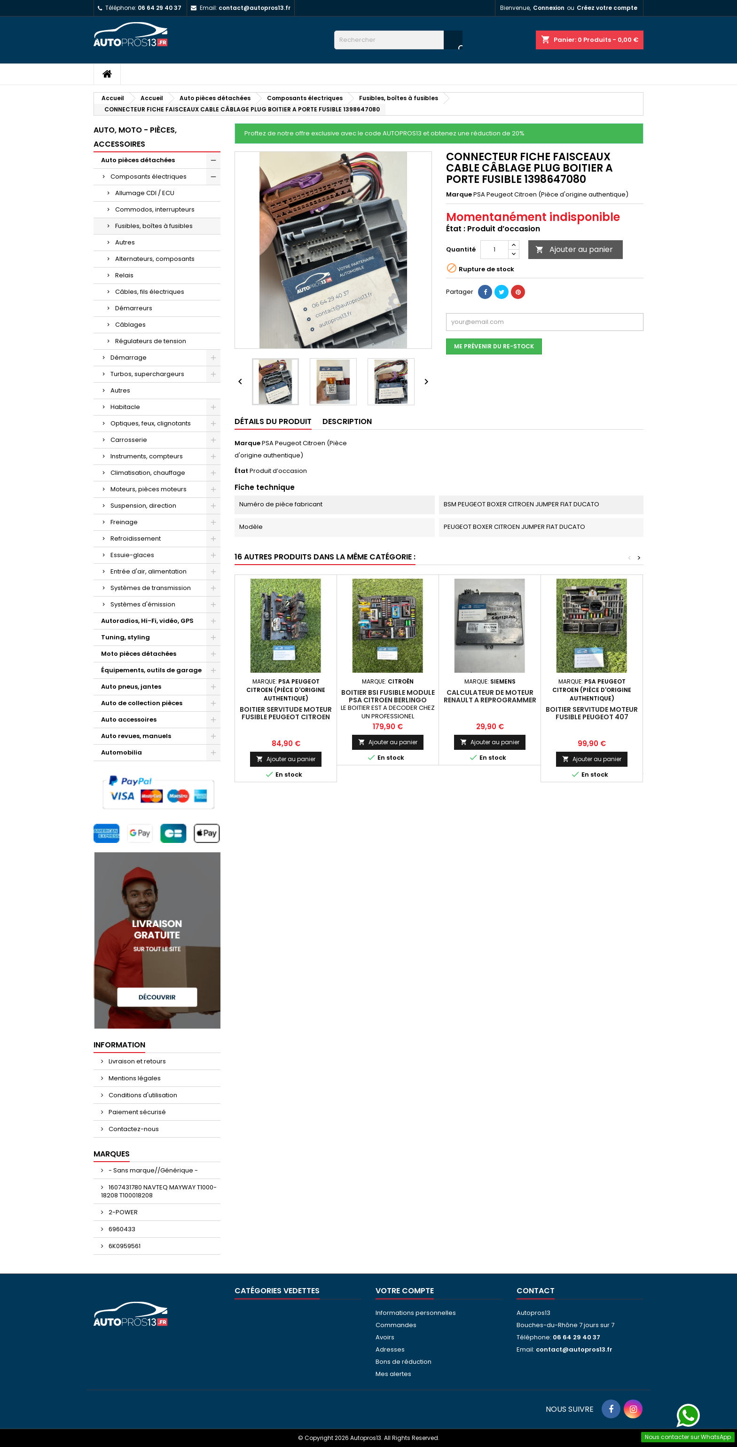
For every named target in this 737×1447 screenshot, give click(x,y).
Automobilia (121, 752)
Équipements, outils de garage (151, 670)
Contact (536, 1290)
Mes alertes (393, 1373)
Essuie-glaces (132, 554)
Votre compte (405, 1290)
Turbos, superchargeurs (147, 374)
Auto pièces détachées (138, 160)
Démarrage (128, 357)
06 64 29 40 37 (159, 8)
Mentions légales (134, 1078)
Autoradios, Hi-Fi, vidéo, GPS (147, 620)
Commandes (396, 1325)
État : (455, 229)
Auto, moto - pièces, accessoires (135, 137)
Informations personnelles (416, 1312)
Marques (112, 1153)
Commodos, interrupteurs (155, 209)
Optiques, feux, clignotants (150, 423)
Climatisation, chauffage (147, 472)
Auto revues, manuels (136, 735)
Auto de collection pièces (141, 703)
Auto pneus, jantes (131, 686)
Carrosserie (128, 439)
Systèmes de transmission (150, 587)
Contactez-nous (133, 1129)
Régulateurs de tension (150, 341)
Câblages (130, 324)
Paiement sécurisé (136, 1112)
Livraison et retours (136, 1061)
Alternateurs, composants (155, 258)
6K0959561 (124, 1246)
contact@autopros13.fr (254, 8)
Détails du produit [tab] (273, 421)
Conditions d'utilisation (142, 1095)
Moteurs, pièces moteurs (148, 489)
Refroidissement (135, 538)
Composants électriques (148, 176)
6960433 (121, 1229)
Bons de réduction (403, 1361)
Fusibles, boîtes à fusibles (154, 225)
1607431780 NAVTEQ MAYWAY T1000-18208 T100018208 (159, 1191)
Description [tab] (347, 421)
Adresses (390, 1349)
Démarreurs (133, 308)
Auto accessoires (129, 719)
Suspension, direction (143, 505)
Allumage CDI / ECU (144, 193)
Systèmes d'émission (142, 604)
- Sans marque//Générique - (152, 1170)
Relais (124, 275)
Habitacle (125, 406)
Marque (459, 194)
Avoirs (385, 1337)
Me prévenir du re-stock (494, 346)
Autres (125, 242)
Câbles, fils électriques (149, 291)
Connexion (549, 8)
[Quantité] (494, 249)
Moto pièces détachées (138, 653)
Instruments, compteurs (146, 456)
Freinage (124, 522)
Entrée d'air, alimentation (148, 571)
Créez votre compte (607, 8)
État (241, 471)
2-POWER (122, 1212)
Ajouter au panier (574, 249)
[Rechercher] (398, 40)
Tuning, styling (125, 637)
